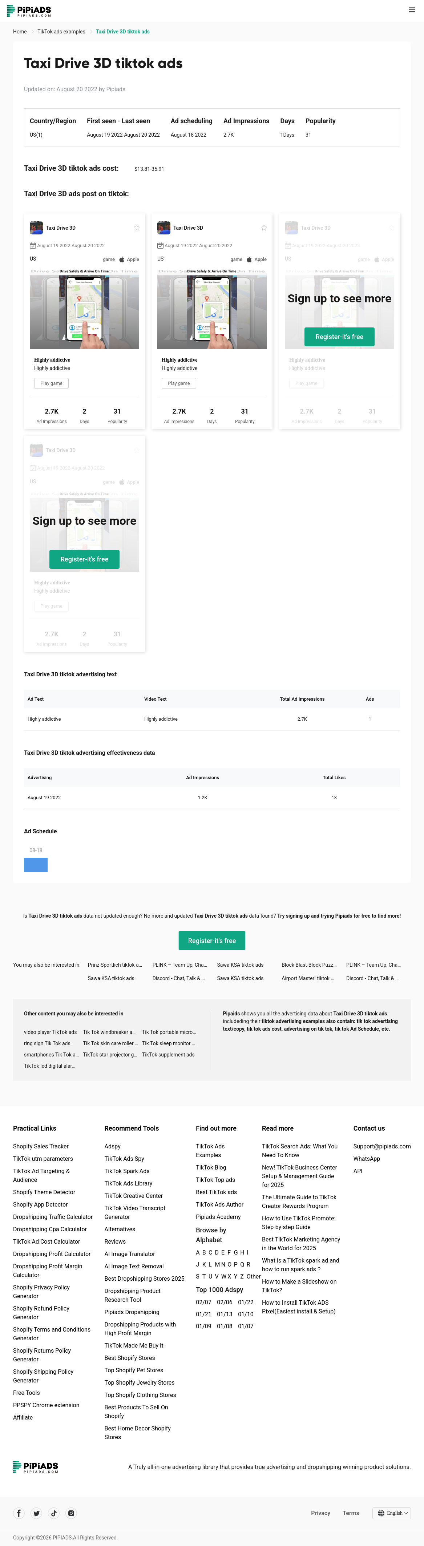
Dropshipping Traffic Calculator (53, 1216)
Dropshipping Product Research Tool (133, 1295)
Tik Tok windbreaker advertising (112, 1032)
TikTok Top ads (215, 1179)
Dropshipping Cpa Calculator (50, 1229)
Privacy (320, 1513)
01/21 (202, 1314)
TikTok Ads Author (219, 1204)
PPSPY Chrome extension (46, 1405)
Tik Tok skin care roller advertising (112, 1043)
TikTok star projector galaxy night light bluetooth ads (112, 1055)
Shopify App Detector (40, 1204)
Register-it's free (340, 337)
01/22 (244, 1302)
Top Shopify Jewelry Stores (140, 1382)
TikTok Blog (211, 1167)
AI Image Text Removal (134, 1266)
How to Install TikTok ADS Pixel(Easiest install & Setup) (299, 1307)
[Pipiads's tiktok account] (54, 1513)
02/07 (202, 1302)
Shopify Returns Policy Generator (42, 1355)
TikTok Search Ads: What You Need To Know (300, 1151)
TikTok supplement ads (168, 1055)
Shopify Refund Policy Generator (41, 1313)
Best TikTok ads (216, 1192)
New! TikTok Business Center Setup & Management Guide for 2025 (299, 1176)
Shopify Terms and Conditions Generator (51, 1334)
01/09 (202, 1326)
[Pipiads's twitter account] (36, 1513)
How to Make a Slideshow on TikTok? (299, 1286)
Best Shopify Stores (130, 1357)
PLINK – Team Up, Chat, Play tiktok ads (185, 965)
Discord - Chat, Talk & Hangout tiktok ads (185, 978)
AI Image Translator (130, 1254)
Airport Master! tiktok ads (310, 978)
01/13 (223, 1314)
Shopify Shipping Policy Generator (43, 1376)
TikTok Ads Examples (210, 1151)
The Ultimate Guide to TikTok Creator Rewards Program (299, 1201)
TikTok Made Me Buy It (134, 1345)
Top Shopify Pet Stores (134, 1370)
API (358, 1171)
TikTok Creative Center (134, 1195)
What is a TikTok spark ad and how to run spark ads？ (300, 1265)
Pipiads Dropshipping (132, 1312)
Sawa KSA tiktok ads (240, 965)
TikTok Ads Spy (124, 1158)
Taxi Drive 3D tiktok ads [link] (123, 32)
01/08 (223, 1326)
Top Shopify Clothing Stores (140, 1395)
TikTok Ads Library (129, 1183)
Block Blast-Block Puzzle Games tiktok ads (314, 965)
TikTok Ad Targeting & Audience (41, 1175)
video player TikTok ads (50, 1032)
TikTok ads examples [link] (61, 32)
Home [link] (20, 32)
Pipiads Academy (218, 1216)
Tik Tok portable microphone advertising (171, 1032)
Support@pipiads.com (382, 1146)
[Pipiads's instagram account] (71, 1513)
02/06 (223, 1302)
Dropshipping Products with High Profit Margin (140, 1329)
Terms (351, 1513)
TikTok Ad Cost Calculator (46, 1241)
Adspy (113, 1146)
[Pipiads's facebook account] (19, 1513)
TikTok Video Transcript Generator (135, 1212)
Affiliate (23, 1417)
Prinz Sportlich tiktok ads (116, 965)
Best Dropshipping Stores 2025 (145, 1278)
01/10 (244, 1314)
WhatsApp (367, 1158)
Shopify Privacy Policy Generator (41, 1292)
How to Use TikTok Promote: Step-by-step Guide (298, 1223)
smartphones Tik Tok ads (52, 1055)
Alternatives (120, 1229)
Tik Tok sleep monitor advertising (171, 1043)
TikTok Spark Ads (127, 1171)
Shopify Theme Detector (44, 1192)
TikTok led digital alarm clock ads (53, 1066)
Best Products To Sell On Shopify (136, 1412)
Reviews (115, 1241)
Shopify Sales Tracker (41, 1146)
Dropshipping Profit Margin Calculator (47, 1271)
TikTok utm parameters (43, 1158)
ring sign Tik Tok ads (47, 1043)
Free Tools (26, 1392)
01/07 (244, 1326)
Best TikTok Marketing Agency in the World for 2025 (301, 1244)
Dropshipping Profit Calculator (51, 1254)
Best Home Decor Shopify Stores (138, 1433)
